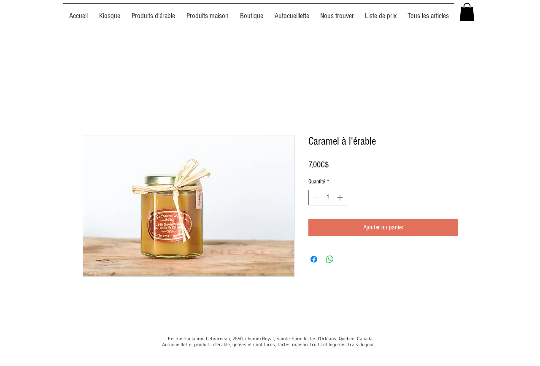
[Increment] (340, 197)
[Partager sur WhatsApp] (330, 259)
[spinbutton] (327, 197)
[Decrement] (315, 197)
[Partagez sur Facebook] (314, 259)
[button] (467, 12)
